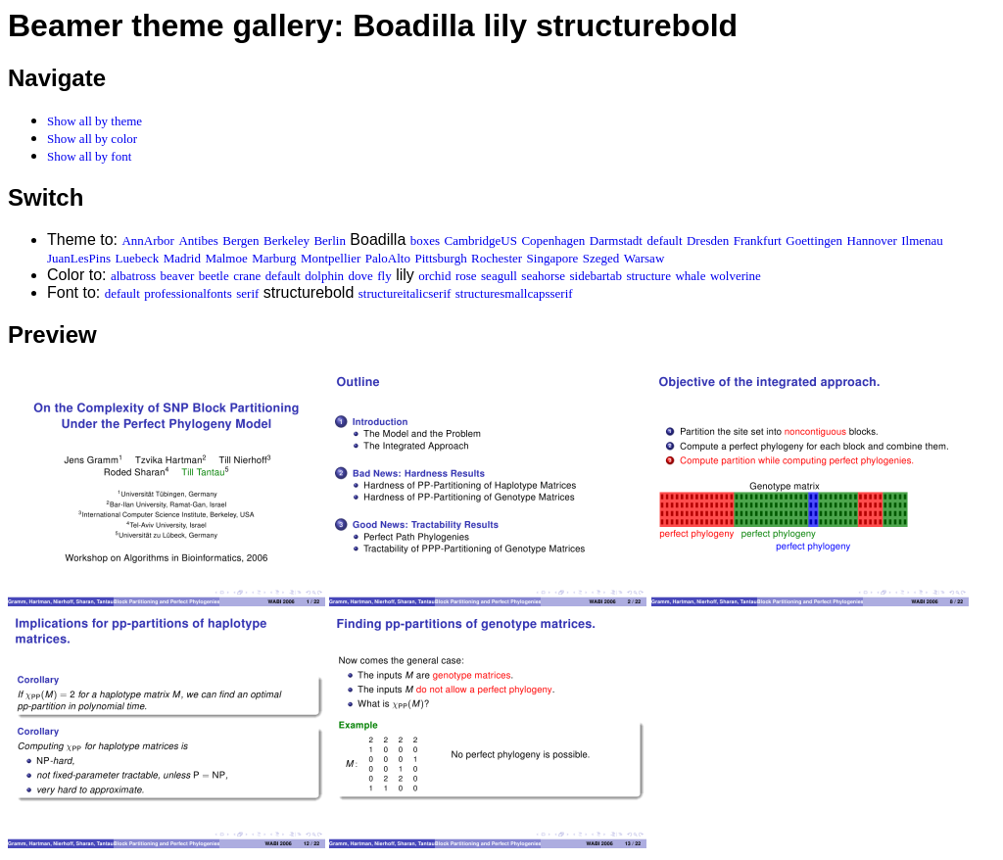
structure (648, 275)
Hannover (872, 240)
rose (466, 275)
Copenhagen (553, 240)
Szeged (601, 258)
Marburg (274, 258)
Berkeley (286, 240)
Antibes (197, 240)
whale (690, 275)
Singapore (553, 258)
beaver (178, 275)
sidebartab (596, 275)
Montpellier (330, 258)
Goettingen (814, 240)
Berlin (329, 240)
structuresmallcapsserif (514, 293)
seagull (499, 275)
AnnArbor (147, 240)
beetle (214, 275)
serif (247, 293)
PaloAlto (387, 258)
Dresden (708, 240)
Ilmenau (922, 240)
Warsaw (644, 258)
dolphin (324, 275)
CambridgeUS (481, 240)
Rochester (496, 258)
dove (361, 275)
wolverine (735, 275)
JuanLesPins (79, 258)
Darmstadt (616, 240)
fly (384, 275)
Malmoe (226, 258)
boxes (425, 240)
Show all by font (89, 156)
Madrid (182, 258)
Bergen (240, 240)
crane (247, 275)
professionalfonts (188, 293)
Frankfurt (758, 240)
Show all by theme (94, 121)
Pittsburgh (440, 258)
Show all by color (92, 138)
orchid (434, 275)
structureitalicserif (405, 293)
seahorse (543, 275)
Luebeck (137, 258)
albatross (133, 275)
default (664, 240)
